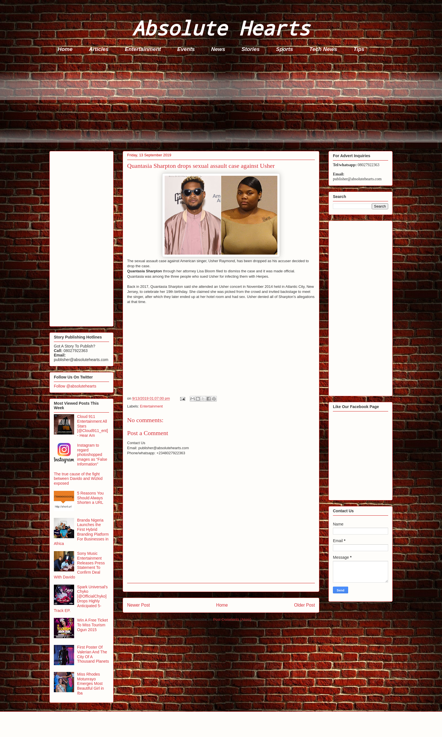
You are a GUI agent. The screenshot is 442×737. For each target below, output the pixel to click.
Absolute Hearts (221, 28)
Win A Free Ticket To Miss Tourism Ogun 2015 (92, 625)
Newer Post (138, 605)
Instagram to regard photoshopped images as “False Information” (92, 454)
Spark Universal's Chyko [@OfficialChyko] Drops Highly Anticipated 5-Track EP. (81, 599)
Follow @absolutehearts (75, 386)
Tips (358, 49)
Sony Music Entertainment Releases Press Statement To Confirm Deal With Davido (79, 565)
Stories (251, 49)
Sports (284, 49)
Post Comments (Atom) (232, 619)
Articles (99, 49)
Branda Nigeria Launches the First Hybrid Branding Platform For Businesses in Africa (81, 532)
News (218, 49)
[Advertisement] (218, 103)
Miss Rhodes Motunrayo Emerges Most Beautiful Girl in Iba (90, 683)
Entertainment (143, 49)
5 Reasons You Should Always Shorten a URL (90, 498)
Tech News (323, 49)
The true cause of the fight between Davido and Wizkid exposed (78, 479)
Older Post (304, 605)
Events (186, 49)
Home (65, 49)
